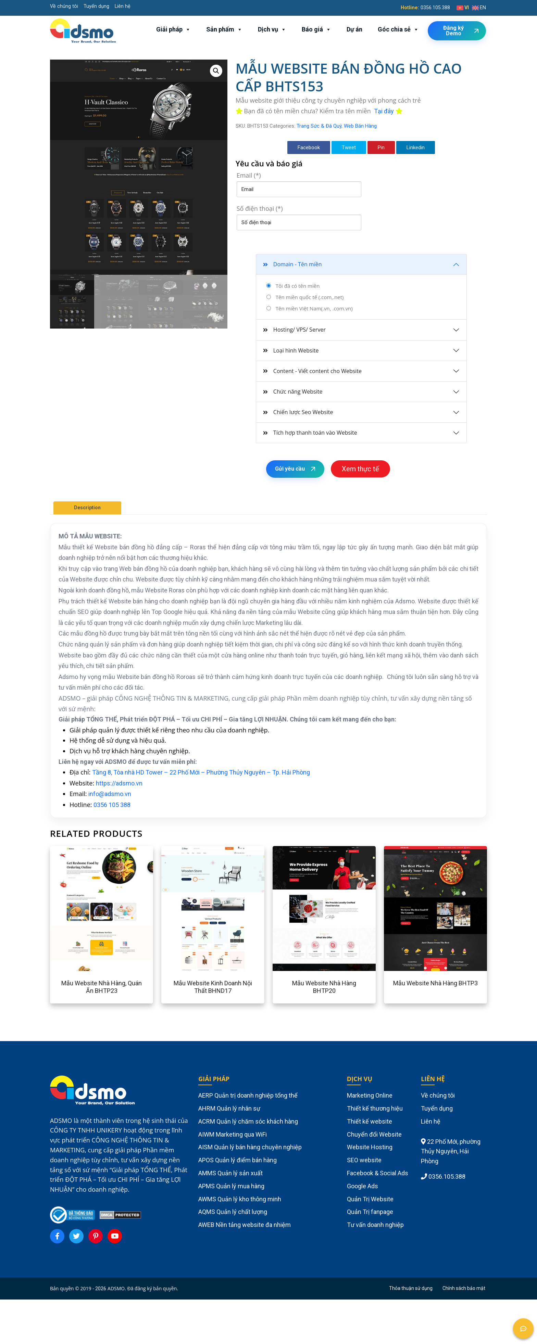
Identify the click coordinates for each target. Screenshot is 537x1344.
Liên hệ (122, 6)
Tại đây (384, 111)
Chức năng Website (293, 391)
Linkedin (416, 147)
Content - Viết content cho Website (312, 371)
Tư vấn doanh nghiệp (375, 1224)
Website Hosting (369, 1147)
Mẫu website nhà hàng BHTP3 (435, 983)
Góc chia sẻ (398, 29)
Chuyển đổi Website (374, 1134)
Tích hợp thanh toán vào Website (310, 432)
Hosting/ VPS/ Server (294, 329)
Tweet (349, 147)
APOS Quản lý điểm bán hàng (237, 1160)
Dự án (354, 29)
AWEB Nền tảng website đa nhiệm (244, 1224)
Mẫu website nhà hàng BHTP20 (324, 987)
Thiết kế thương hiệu (375, 1108)
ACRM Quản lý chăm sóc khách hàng (248, 1121)
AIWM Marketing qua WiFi (232, 1134)
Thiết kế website (369, 1121)
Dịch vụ (272, 29)
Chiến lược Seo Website (298, 412)
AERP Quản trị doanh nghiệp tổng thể (248, 1095)
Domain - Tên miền (292, 264)
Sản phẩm (224, 29)
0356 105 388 (111, 804)
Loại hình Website (291, 350)
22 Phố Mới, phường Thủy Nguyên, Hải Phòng (450, 1151)
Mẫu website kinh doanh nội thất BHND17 (213, 987)
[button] (216, 71)
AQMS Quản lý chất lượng (232, 1211)
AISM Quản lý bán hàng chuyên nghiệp (250, 1147)
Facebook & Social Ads (377, 1173)
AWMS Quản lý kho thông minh (239, 1199)
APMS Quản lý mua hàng (231, 1186)
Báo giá (316, 29)
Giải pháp (173, 29)
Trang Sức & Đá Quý (319, 126)
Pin (381, 147)
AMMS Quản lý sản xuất (230, 1173)
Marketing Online (369, 1095)
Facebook (309, 147)
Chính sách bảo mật (463, 1288)
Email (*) (249, 175)
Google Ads (362, 1186)
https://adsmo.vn (119, 783)
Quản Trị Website (370, 1199)
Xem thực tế (360, 469)
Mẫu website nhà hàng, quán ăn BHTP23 (101, 987)
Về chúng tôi (64, 6)
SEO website (364, 1160)
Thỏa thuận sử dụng (411, 1288)
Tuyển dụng (96, 6)
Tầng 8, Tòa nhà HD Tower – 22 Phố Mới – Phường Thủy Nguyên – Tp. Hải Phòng (201, 772)
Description (87, 507)
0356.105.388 (435, 8)
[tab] (87, 507)
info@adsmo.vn (109, 793)
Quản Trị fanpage (370, 1211)
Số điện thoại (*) (260, 208)
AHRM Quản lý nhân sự (229, 1108)
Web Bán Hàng (360, 126)
